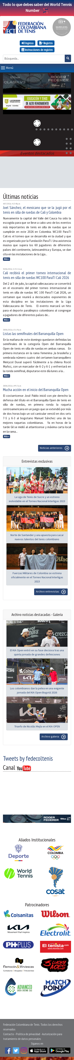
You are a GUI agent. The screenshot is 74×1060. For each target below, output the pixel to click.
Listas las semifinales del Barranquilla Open (33, 333)
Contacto (8, 1034)
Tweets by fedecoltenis (28, 758)
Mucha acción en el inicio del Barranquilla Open (35, 389)
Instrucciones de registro (37, 50)
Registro (46, 43)
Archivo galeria (53, 736)
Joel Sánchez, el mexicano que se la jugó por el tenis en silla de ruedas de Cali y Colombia (37, 210)
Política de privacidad (28, 1034)
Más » (6, 259)
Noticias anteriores (54, 448)
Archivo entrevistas (51, 591)
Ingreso (28, 43)
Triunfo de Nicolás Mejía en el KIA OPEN (37, 726)
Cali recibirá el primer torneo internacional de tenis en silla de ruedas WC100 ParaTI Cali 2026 (37, 275)
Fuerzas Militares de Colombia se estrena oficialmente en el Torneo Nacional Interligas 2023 (37, 577)
